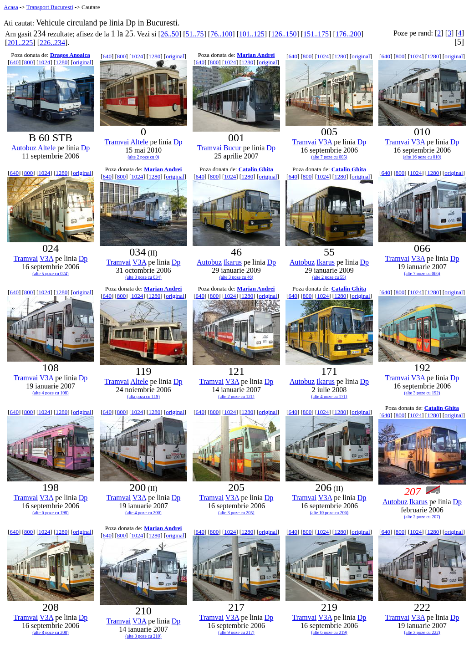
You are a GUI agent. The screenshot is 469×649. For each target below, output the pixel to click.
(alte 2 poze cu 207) (422, 516)
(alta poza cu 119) (143, 396)
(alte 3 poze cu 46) (236, 277)
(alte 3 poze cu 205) (236, 512)
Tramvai (117, 142)
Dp (85, 148)
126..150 (283, 34)
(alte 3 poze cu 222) (422, 632)
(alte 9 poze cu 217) (236, 632)
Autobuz (23, 148)
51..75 (194, 34)
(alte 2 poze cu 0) (143, 156)
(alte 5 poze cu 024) (50, 273)
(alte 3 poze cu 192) (422, 392)
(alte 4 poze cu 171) (329, 396)
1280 (61, 62)
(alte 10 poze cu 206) (329, 512)
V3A (325, 142)
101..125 (252, 34)
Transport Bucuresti (49, 7)
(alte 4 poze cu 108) (50, 392)
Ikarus (233, 262)
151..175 (316, 34)
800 (28, 62)
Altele (47, 148)
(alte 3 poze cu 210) (143, 636)
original (82, 62)
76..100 (221, 34)
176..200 (348, 34)
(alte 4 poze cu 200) (143, 512)
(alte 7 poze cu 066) (422, 273)
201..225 (20, 42)
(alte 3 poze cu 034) (143, 277)
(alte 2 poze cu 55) (329, 277)
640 (14, 62)
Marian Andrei (256, 54)
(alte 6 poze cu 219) (329, 632)
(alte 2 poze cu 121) (236, 396)
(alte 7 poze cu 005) (329, 156)
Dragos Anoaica (70, 54)
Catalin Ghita (256, 169)
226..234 (52, 42)
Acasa (11, 7)
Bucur (232, 148)
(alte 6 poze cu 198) (50, 512)
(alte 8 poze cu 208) (50, 632)
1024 (44, 62)
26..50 (170, 34)
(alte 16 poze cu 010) (422, 156)
